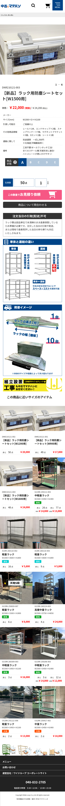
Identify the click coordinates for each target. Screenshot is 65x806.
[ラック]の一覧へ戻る (7, 15)
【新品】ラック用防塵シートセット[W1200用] (15, 441)
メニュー (6, 761)
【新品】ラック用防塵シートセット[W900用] (48, 441)
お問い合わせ (9, 767)
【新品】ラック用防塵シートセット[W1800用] (15, 497)
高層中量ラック (43, 609)
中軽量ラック (42, 495)
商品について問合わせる (32, 205)
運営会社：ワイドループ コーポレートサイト (24, 773)
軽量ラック (8, 554)
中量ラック (41, 724)
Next (58, 50)
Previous (7, 50)
